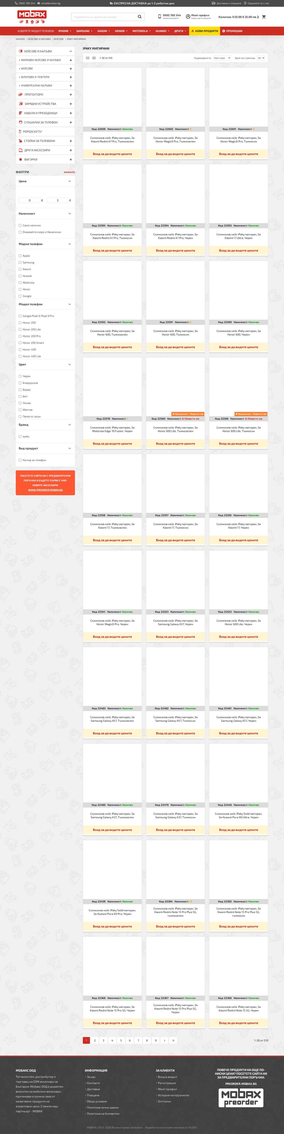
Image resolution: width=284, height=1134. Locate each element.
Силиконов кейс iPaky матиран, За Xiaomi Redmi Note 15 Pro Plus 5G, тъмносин (239, 912)
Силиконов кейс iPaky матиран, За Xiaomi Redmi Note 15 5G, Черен (239, 1008)
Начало (20, 39)
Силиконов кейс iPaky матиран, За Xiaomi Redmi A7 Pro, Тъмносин (112, 236)
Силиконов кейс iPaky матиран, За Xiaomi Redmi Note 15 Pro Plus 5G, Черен (175, 1008)
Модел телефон (31, 304)
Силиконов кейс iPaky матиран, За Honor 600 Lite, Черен (239, 622)
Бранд (23, 424)
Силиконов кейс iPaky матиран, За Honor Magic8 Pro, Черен (112, 622)
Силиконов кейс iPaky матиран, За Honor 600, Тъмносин (175, 332)
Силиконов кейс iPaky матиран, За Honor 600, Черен (239, 332)
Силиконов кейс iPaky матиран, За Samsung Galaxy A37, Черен (175, 622)
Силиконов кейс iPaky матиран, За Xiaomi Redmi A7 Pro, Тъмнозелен (112, 139)
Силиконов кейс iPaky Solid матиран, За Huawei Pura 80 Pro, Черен (112, 912)
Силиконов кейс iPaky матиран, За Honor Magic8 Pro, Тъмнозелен (175, 139)
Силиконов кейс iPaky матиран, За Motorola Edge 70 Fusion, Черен (112, 429)
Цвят (22, 364)
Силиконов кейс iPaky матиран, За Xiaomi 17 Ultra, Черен (239, 236)
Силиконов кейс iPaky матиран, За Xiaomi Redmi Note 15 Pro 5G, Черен (112, 1008)
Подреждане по (202, 57)
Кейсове (59, 39)
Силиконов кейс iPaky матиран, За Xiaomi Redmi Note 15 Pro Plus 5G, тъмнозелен (175, 912)
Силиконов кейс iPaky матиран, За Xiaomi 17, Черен (239, 525)
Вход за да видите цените (112, 154)
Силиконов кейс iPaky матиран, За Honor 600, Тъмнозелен (112, 332)
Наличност (27, 213)
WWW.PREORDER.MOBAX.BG (45, 489)
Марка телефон (31, 244)
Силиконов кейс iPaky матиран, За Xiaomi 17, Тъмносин (175, 525)
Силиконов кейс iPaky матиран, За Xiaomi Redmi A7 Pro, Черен (175, 236)
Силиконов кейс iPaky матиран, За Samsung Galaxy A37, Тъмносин (175, 815)
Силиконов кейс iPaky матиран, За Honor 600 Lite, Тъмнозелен (175, 429)
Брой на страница (245, 57)
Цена (22, 181)
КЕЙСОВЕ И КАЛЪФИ (39, 39)
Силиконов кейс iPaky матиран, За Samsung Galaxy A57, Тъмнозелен (112, 718)
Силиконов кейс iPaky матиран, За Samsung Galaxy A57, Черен (239, 718)
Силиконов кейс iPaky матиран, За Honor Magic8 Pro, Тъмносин (239, 139)
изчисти (69, 172)
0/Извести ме (190, 418)
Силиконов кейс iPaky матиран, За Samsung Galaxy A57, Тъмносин (175, 718)
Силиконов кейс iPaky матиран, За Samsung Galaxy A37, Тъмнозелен (112, 815)
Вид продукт (28, 448)
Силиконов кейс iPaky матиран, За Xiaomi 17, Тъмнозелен (112, 525)
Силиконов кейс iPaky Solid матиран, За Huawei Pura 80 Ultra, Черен (238, 815)
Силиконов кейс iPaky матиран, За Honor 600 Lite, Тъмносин (239, 429)
